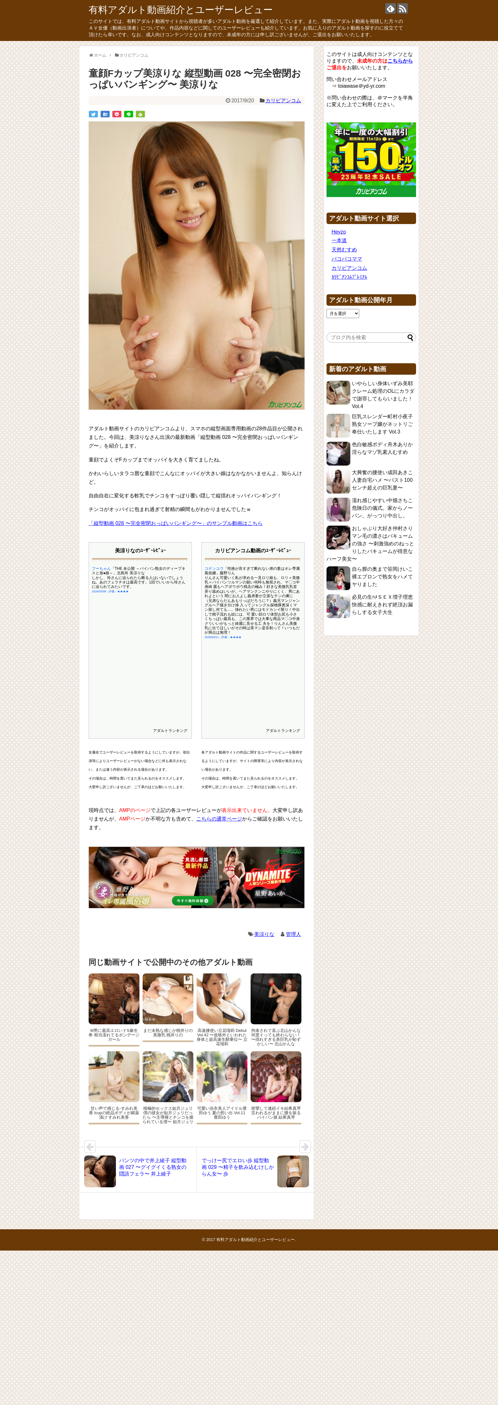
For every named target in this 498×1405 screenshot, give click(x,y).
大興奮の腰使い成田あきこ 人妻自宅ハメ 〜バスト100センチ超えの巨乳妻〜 (382, 480)
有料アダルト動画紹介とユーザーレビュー (181, 9)
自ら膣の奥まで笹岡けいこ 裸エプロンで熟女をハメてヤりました (382, 576)
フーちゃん (101, 568)
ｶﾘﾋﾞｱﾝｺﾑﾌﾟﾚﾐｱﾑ (349, 277)
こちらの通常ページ (219, 819)
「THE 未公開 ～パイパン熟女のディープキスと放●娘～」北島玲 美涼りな (138, 570)
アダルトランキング (170, 730)
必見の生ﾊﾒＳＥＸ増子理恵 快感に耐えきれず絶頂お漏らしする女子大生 (382, 604)
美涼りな (264, 934)
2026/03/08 (99, 591)
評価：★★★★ (119, 591)
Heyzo (339, 232)
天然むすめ (344, 249)
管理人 (293, 934)
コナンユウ (214, 568)
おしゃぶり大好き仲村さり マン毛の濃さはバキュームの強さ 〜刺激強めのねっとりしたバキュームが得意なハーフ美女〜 (370, 544)
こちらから (400, 61)
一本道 (339, 240)
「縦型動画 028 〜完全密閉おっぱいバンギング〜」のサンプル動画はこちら (176, 523)
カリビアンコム (283, 100)
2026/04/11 (212, 637)
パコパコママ (347, 259)
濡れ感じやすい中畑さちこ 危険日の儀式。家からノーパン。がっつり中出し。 (382, 508)
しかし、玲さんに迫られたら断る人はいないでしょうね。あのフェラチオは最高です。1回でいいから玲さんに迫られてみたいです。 (138, 582)
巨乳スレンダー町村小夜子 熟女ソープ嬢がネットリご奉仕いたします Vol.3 (382, 424)
